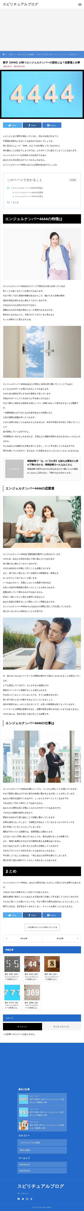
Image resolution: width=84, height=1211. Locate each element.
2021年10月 (24, 1171)
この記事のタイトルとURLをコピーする (42, 927)
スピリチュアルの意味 (30, 1143)
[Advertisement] (42, 30)
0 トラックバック (61, 1026)
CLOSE (73, 180)
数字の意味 (25, 1150)
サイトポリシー (23, 1193)
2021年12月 (24, 1164)
